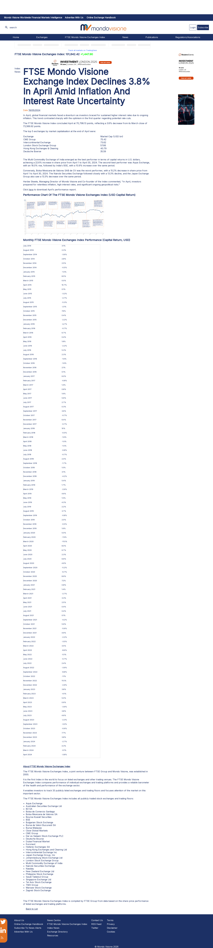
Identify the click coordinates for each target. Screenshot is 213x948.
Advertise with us (74, 17)
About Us (19, 920)
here (31, 189)
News (125, 37)
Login (193, 27)
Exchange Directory (57, 931)
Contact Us (97, 920)
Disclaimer (112, 928)
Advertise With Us (23, 931)
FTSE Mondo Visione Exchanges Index (85, 37)
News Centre (54, 920)
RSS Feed (96, 924)
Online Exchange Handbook (101, 17)
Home (16, 37)
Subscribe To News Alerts (27, 928)
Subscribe (203, 27)
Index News (53, 928)
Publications (151, 37)
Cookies (111, 931)
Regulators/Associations (187, 37)
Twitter (94, 928)
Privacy (111, 924)
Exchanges (42, 37)
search (13, 27)
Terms (110, 920)
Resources (52, 935)
